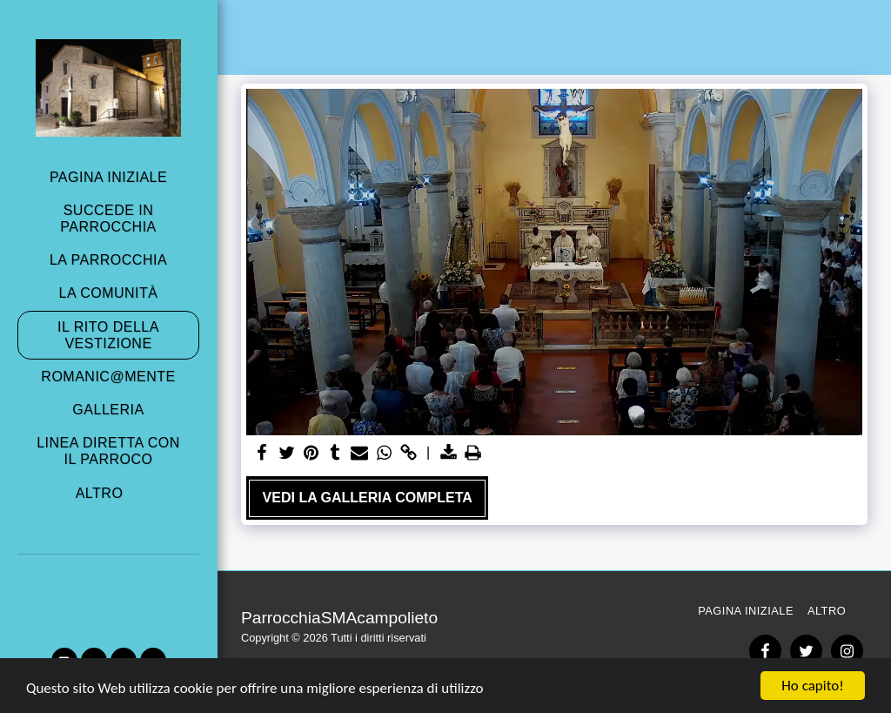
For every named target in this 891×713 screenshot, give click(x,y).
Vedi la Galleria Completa (367, 497)
